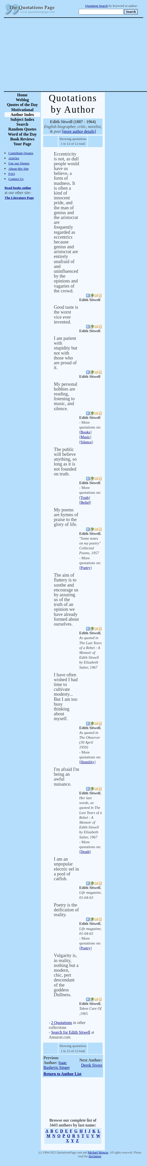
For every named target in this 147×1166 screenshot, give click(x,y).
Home (22, 95)
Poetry (85, 568)
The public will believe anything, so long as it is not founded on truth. (65, 461)
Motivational (22, 110)
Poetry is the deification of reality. (66, 909)
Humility (87, 762)
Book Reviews (22, 139)
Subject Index (22, 119)
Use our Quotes (18, 163)
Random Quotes (22, 129)
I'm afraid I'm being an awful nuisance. (66, 777)
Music (85, 437)
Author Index (22, 114)
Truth (84, 498)
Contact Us (16, 179)
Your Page (22, 144)
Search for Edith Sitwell (70, 1032)
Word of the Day (22, 134)
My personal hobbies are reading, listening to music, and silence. (65, 396)
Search (22, 124)
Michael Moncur (98, 1152)
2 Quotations (61, 1022)
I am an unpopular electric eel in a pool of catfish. (66, 869)
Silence (86, 442)
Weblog (22, 100)
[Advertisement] (91, 54)
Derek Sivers (91, 1065)
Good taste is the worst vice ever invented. (66, 315)
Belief (85, 502)
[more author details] (79, 131)
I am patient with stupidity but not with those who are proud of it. (65, 353)
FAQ (11, 174)
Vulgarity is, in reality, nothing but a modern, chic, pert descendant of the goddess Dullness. (66, 975)
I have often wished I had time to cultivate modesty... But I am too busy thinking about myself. (66, 696)
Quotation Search (96, 6)
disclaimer (95, 1156)
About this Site (18, 169)
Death (85, 852)
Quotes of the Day (22, 104)
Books (85, 432)
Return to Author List (62, 1074)
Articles (13, 158)
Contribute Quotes (20, 153)
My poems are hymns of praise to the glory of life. (66, 517)
